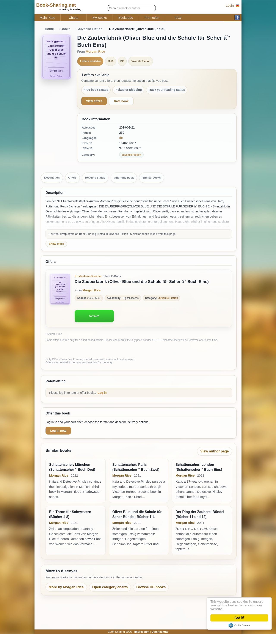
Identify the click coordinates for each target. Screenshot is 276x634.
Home (49, 29)
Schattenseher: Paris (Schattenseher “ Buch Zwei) (135, 467)
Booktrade (125, 17)
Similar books (151, 177)
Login (230, 5)
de (121, 138)
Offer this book (124, 177)
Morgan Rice (95, 51)
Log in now (58, 430)
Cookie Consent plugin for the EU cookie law (239, 625)
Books (66, 29)
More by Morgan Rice (66, 587)
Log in (102, 392)
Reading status (95, 177)
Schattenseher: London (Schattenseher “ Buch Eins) (199, 467)
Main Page (47, 17)
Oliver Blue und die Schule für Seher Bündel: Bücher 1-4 (137, 514)
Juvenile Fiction (90, 29)
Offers (72, 177)
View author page (214, 451)
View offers (94, 101)
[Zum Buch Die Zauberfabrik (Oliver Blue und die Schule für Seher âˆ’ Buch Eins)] (60, 289)
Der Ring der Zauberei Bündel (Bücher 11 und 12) (200, 514)
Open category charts (110, 587)
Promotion (151, 17)
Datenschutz (160, 631)
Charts (73, 17)
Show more (56, 243)
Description (52, 177)
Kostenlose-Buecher (88, 276)
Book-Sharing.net (56, 5)
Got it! (239, 618)
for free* (94, 316)
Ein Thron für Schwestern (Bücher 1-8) (70, 514)
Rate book (121, 101)
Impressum (141, 631)
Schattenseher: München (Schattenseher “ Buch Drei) (72, 467)
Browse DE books (151, 587)
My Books (100, 17)
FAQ (178, 17)
